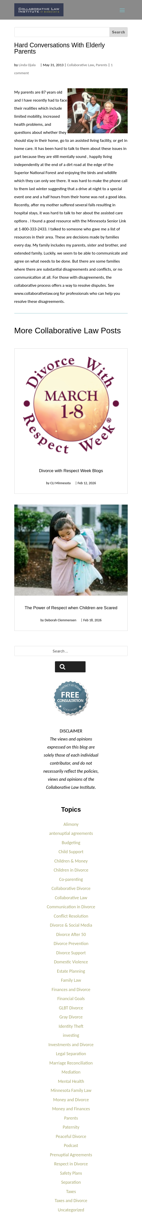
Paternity (71, 1127)
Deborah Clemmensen (60, 620)
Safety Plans (71, 1173)
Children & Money (71, 861)
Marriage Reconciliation (71, 1063)
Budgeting (71, 842)
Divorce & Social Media (71, 925)
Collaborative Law (80, 65)
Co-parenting (71, 879)
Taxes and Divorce (71, 1200)
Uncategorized (71, 1210)
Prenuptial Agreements (71, 1155)
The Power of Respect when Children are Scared (71, 607)
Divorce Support (71, 953)
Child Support (70, 851)
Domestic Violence (71, 962)
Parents (101, 65)
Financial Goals (71, 998)
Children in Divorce (71, 870)
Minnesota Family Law (71, 1090)
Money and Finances (71, 1109)
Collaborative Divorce (71, 888)
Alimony (71, 824)
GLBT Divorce (71, 1008)
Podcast (71, 1145)
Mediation (70, 1072)
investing (71, 1035)
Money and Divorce (71, 1099)
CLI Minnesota (60, 483)
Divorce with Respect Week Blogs (71, 470)
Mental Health (71, 1081)
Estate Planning (71, 971)
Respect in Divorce (71, 1164)
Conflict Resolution (71, 916)
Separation (71, 1182)
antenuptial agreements (71, 833)
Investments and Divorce (71, 1044)
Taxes (71, 1191)
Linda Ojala (27, 65)
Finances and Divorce (71, 989)
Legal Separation (71, 1053)
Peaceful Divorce (71, 1136)
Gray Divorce (71, 1017)
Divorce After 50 (71, 934)
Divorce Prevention (71, 943)
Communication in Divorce (71, 907)
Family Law (71, 980)
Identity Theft (71, 1026)
